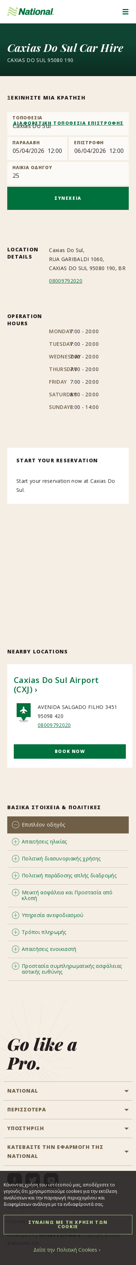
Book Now (70, 751)
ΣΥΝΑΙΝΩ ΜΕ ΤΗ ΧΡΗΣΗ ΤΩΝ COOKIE (68, 1224)
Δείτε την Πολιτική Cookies (65, 1249)
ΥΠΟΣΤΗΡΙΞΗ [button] (25, 1128)
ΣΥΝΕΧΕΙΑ (68, 198)
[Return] (99, 148)
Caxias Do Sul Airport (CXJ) (56, 684)
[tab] (68, 824)
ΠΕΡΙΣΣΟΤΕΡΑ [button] (26, 1109)
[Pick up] (37, 148)
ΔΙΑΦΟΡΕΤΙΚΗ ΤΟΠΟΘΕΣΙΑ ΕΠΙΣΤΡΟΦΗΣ (68, 123)
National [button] (22, 1090)
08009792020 (65, 280)
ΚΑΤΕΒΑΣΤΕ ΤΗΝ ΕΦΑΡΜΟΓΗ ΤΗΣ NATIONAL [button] (55, 1151)
